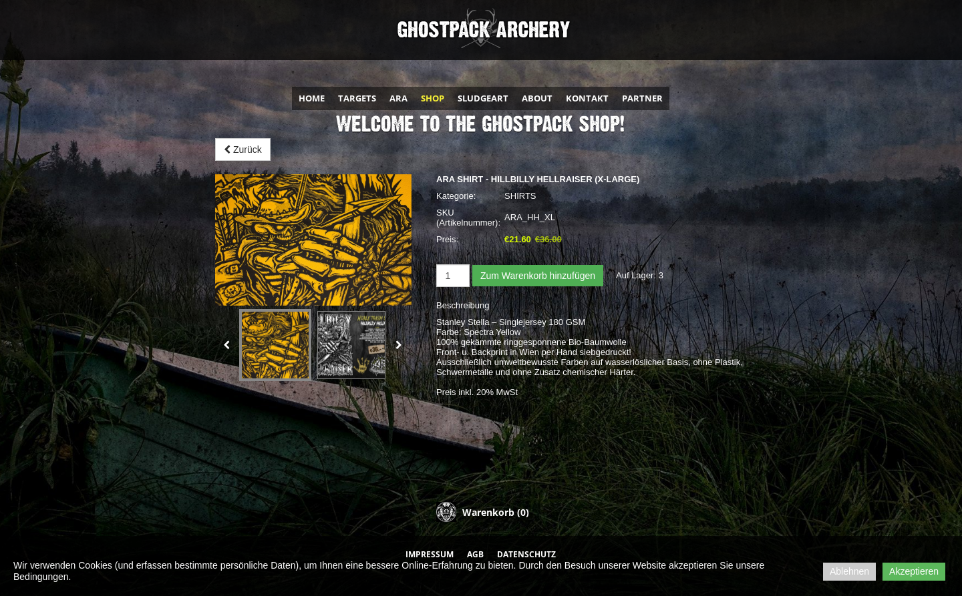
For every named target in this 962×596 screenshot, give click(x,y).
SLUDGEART (483, 98)
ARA (398, 98)
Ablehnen (849, 571)
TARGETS (357, 98)
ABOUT (537, 98)
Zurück (243, 149)
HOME (312, 98)
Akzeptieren (914, 571)
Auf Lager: (636, 275)
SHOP (432, 98)
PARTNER (642, 98)
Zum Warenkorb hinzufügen (537, 275)
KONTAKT (587, 98)
